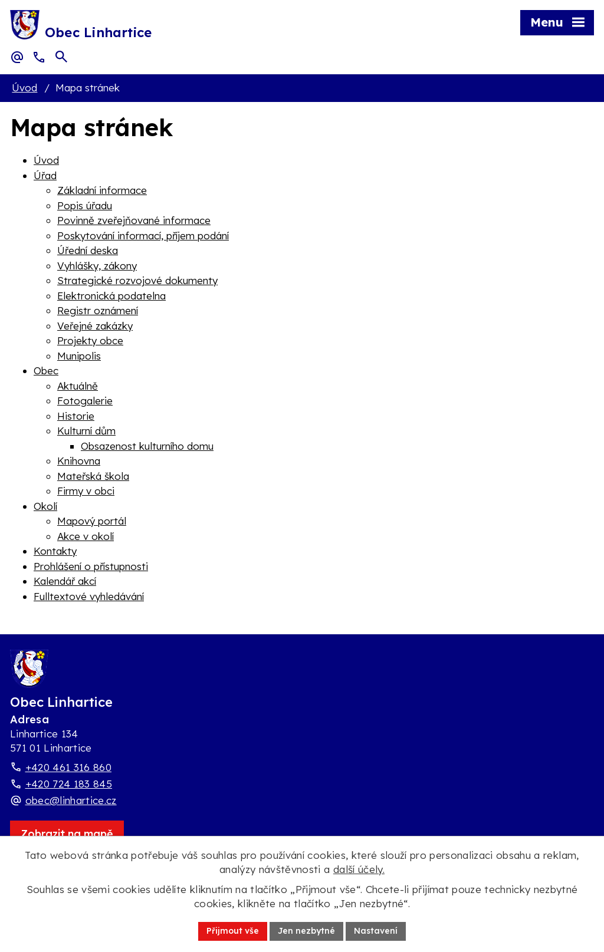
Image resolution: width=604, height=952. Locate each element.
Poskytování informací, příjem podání (143, 235)
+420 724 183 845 (68, 784)
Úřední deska (87, 250)
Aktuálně (77, 386)
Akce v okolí (85, 536)
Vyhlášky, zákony (97, 265)
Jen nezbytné (306, 930)
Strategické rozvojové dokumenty (137, 280)
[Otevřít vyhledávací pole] (61, 56)
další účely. (359, 869)
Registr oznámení (97, 310)
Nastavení (376, 930)
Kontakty (55, 551)
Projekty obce (90, 340)
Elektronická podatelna (111, 295)
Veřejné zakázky (95, 325)
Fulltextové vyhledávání (89, 596)
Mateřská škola (93, 476)
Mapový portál (91, 521)
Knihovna (78, 460)
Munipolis (79, 356)
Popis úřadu (84, 205)
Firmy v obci (85, 491)
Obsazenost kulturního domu (147, 446)
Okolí (45, 506)
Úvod (24, 87)
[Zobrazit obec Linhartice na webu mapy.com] (67, 834)
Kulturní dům (86, 430)
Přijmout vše (232, 930)
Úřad (45, 175)
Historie (75, 416)
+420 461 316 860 (68, 767)
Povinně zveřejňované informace (134, 220)
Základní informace (102, 190)
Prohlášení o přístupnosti (91, 566)
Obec (46, 370)
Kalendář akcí (65, 581)
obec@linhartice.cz (71, 800)
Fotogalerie (85, 400)
